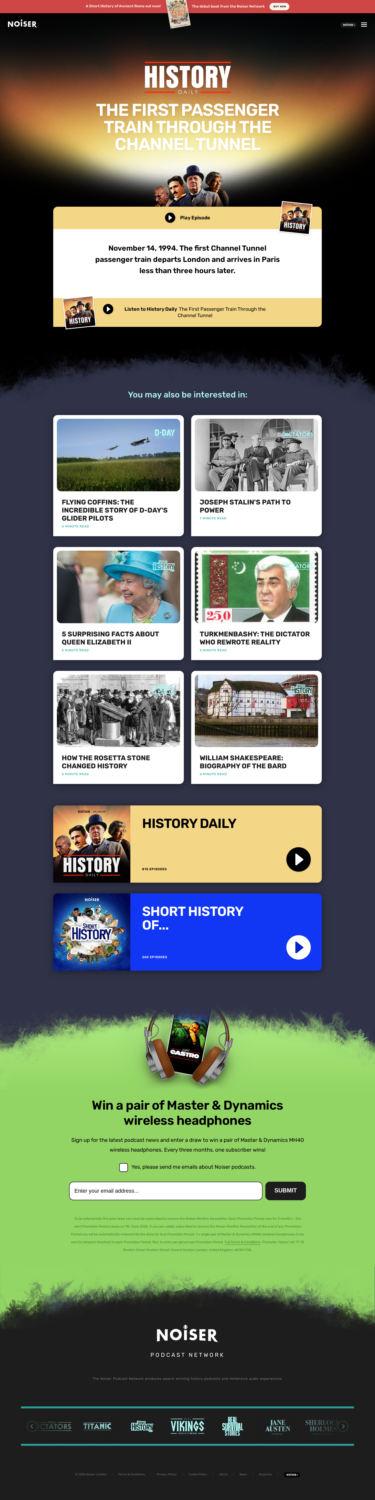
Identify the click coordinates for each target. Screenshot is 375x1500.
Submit (285, 1190)
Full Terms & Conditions (242, 1242)
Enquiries (265, 1474)
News (243, 1474)
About (223, 1474)
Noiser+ (348, 25)
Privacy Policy (167, 1474)
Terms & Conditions (131, 1474)
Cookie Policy (198, 1474)
